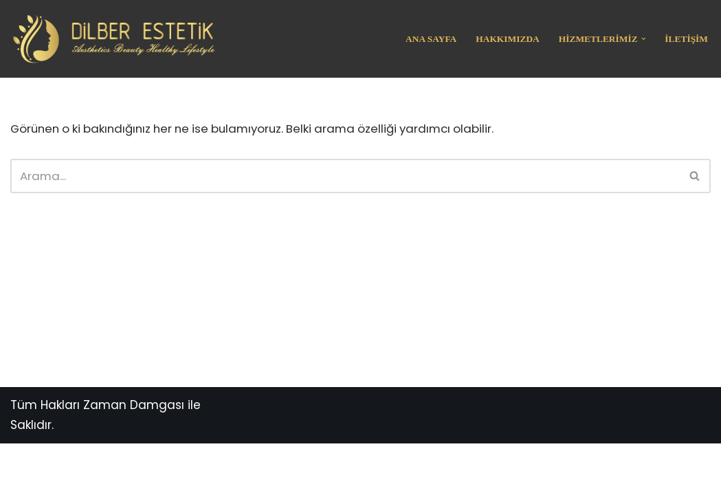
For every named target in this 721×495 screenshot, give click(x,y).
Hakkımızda (506, 39)
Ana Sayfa (428, 39)
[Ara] (345, 176)
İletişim (686, 39)
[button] (643, 38)
